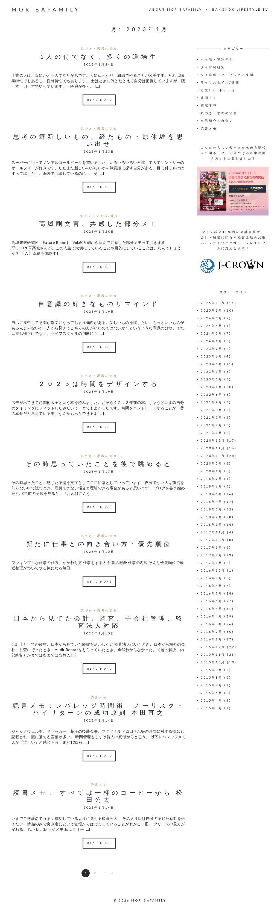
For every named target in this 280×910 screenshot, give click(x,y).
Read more (99, 99)
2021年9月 (212, 402)
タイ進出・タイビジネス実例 (227, 74)
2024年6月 (212, 318)
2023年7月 (212, 348)
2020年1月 (212, 471)
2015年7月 (212, 685)
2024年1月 (212, 341)
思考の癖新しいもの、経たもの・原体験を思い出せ (99, 140)
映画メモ (209, 97)
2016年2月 (212, 631)
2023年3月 (212, 371)
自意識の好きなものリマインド (99, 303)
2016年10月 (213, 570)
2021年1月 (212, 433)
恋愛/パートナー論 (218, 90)
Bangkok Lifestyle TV (240, 9)
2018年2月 (212, 517)
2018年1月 (212, 524)
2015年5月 (212, 693)
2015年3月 (212, 708)
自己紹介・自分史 (217, 120)
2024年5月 (212, 325)
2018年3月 (212, 509)
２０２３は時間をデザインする (99, 383)
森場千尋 (209, 105)
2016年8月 (212, 585)
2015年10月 (213, 662)
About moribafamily (175, 9)
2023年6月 (212, 356)
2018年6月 (212, 486)
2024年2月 (212, 333)
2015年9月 (212, 670)
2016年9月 (212, 578)
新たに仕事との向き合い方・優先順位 (99, 543)
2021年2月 (212, 425)
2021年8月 (212, 410)
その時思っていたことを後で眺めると (99, 463)
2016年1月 (212, 639)
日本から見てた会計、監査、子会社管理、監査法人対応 (99, 621)
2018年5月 (212, 494)
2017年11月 (213, 532)
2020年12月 (213, 440)
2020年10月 (213, 455)
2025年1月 (212, 310)
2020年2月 (212, 463)
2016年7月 (212, 593)
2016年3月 (212, 624)
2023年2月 (212, 379)
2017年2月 (212, 555)
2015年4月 (212, 700)
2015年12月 (213, 647)
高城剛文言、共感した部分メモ (99, 223)
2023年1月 (212, 387)
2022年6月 (212, 394)
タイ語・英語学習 (217, 59)
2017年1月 (212, 563)
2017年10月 (213, 540)
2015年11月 (213, 654)
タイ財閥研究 (213, 67)
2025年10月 (213, 303)
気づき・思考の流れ (99, 48)
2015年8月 (212, 677)
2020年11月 (213, 448)
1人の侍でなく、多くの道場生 (99, 56)
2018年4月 (212, 501)
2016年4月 (212, 616)
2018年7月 (212, 478)
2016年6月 (212, 601)
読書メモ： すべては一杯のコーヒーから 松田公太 (99, 796)
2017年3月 (212, 547)
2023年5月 (212, 364)
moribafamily (45, 9)
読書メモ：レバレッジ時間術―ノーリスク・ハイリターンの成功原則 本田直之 (99, 709)
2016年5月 (212, 608)
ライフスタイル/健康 (99, 215)
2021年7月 (212, 417)
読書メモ (99, 697)
